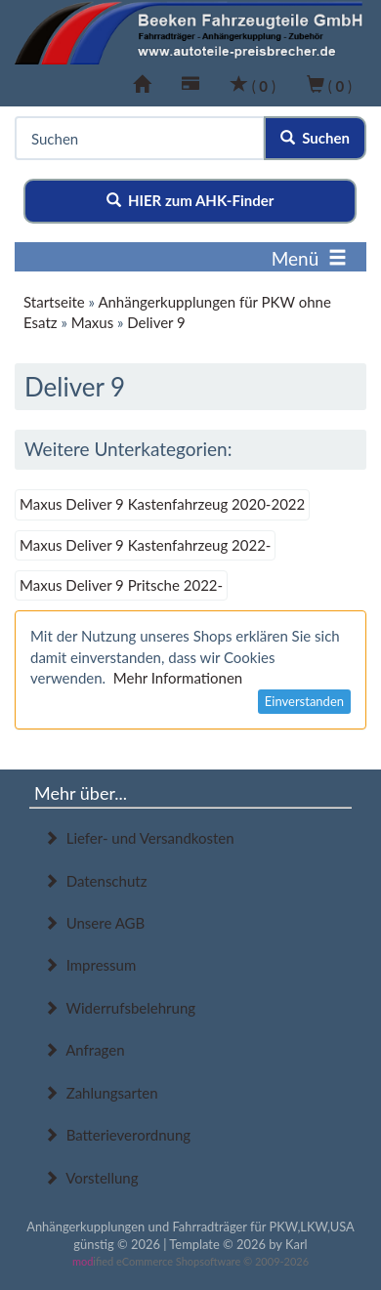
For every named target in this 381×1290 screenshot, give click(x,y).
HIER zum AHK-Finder (190, 200)
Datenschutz (95, 881)
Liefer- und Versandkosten (139, 838)
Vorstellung (91, 1177)
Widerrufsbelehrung (119, 1008)
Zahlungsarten (101, 1093)
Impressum (90, 965)
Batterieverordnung (117, 1135)
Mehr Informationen (177, 678)
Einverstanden (304, 701)
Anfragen (84, 1050)
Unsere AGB (94, 923)
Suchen (315, 137)
